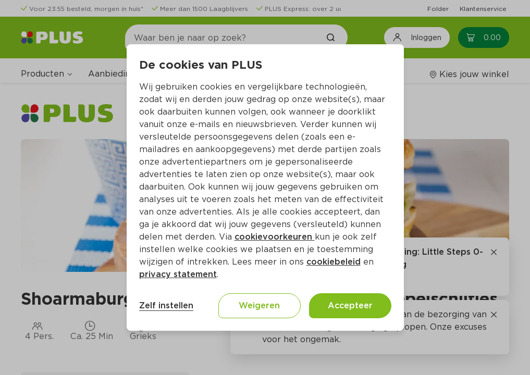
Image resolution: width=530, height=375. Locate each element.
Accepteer (350, 305)
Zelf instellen (166, 305)
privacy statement (178, 274)
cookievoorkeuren (275, 237)
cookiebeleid (333, 262)
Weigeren (259, 305)
